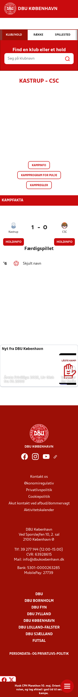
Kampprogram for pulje (39, 175)
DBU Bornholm (39, 601)
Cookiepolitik (39, 497)
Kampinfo (39, 165)
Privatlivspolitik (39, 490)
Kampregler (39, 185)
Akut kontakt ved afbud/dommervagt (39, 503)
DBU (39, 594)
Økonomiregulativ (39, 483)
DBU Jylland (39, 614)
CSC (64, 232)
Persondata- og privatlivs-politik (39, 653)
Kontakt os (39, 477)
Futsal (39, 641)
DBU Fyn (39, 607)
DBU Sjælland (39, 634)
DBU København (39, 621)
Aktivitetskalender (39, 510)
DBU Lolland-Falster (39, 627)
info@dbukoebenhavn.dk (43, 559)
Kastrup (13, 232)
